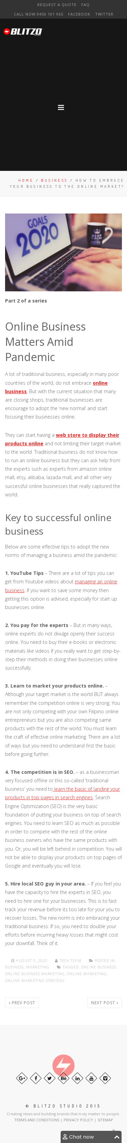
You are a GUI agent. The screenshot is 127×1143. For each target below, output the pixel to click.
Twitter (104, 14)
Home (26, 180)
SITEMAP (105, 1119)
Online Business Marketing (35, 973)
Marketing (37, 966)
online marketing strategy (35, 980)
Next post (104, 1003)
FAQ (85, 4)
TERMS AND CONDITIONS (37, 1119)
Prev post (22, 1003)
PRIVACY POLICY (79, 1119)
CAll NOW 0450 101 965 (38, 14)
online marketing (87, 973)
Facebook (79, 14)
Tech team (69, 960)
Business (54, 180)
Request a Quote (57, 4)
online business (98, 966)
